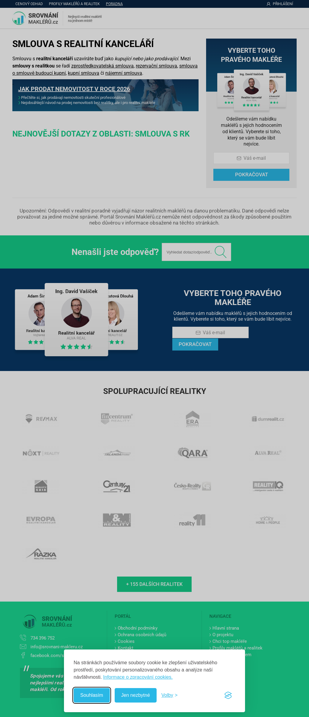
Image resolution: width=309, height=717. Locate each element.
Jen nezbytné (135, 695)
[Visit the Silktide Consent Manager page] (228, 695)
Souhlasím (91, 695)
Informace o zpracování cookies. (138, 677)
